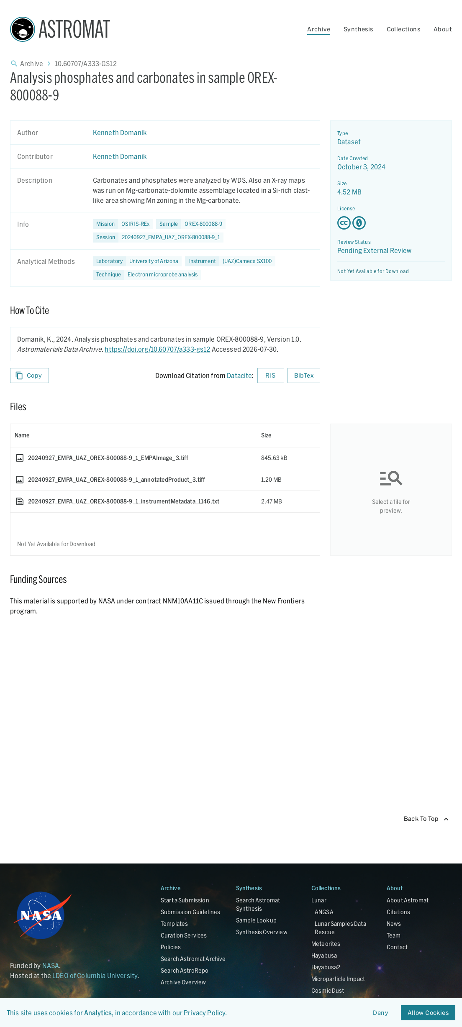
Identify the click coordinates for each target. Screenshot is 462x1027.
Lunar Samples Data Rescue (340, 927)
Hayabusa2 (325, 967)
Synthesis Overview (261, 931)
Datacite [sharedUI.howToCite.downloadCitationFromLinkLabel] (239, 375)
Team (394, 935)
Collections (403, 29)
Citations (398, 911)
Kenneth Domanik (120, 132)
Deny (380, 1013)
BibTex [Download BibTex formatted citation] (304, 375)
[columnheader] (133, 435)
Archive (318, 29)
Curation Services (184, 935)
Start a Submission (185, 900)
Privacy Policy (204, 1013)
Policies (171, 946)
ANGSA (324, 911)
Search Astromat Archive (193, 958)
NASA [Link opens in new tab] (50, 965)
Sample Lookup (256, 920)
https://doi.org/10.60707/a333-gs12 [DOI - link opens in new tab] (157, 349)
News (394, 923)
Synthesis (358, 29)
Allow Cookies (428, 1013)
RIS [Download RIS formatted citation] (271, 375)
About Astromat (408, 900)
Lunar (318, 900)
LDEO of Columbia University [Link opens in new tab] (94, 975)
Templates (174, 923)
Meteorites (326, 943)
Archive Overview (183, 982)
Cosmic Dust (327, 990)
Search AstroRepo (184, 970)
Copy (29, 375)
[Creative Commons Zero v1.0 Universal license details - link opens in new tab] (391, 223)
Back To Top (426, 819)
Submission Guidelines (190, 911)
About (443, 29)
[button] (191, 224)
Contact (397, 946)
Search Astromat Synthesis (258, 904)
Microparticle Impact (338, 978)
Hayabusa (324, 955)
